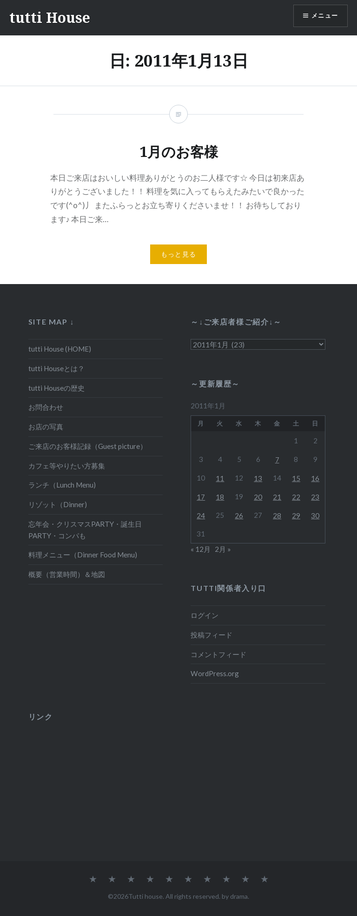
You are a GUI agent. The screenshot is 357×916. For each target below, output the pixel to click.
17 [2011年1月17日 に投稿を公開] (201, 497)
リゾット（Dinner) (57, 504)
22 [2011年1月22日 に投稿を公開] (296, 497)
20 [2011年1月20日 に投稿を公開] (258, 497)
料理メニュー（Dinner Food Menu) (82, 554)
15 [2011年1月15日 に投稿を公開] (296, 478)
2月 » (223, 549)
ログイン (204, 615)
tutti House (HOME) (59, 349)
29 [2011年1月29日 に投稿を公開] (296, 515)
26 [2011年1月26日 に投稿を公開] (239, 515)
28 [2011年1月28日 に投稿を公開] (277, 515)
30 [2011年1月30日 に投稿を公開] (315, 515)
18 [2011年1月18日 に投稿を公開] (220, 497)
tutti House (49, 17)
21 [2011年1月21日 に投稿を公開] (277, 497)
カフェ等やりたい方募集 (66, 465)
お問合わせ (45, 407)
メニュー (323, 16)
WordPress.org (215, 673)
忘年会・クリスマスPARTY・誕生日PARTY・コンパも (85, 530)
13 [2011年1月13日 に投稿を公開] (258, 478)
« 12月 (201, 549)
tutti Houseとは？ (56, 368)
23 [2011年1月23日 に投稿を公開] (315, 497)
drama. (239, 896)
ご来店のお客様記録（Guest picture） (87, 446)
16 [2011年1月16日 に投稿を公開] (315, 478)
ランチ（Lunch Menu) (62, 485)
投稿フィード (211, 635)
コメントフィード (218, 654)
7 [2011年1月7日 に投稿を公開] (277, 459)
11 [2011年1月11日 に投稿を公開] (220, 478)
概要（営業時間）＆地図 (66, 574)
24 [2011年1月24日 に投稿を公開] (201, 515)
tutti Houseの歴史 (56, 388)
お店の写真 (45, 426)
